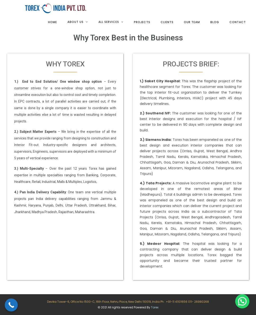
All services (108, 22)
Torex (155, 307)
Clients (167, 22)
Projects (142, 22)
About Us (75, 22)
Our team (192, 22)
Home (52, 22)
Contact (238, 22)
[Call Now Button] (11, 304)
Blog (214, 22)
